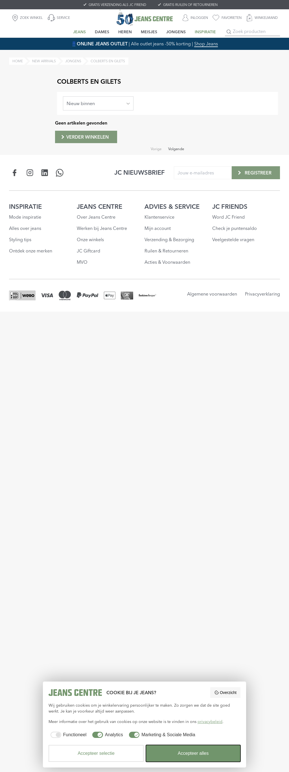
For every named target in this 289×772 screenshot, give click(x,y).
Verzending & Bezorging (169, 239)
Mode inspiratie (25, 217)
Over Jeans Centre (96, 217)
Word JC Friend (228, 217)
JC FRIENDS (230, 206)
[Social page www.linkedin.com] (45, 173)
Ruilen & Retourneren (166, 251)
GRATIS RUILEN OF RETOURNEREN (190, 5)
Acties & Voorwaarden (167, 262)
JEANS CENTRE (99, 206)
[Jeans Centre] (144, 18)
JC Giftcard (88, 251)
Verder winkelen (84, 137)
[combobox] (98, 103)
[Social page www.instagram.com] (30, 173)
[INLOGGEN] (195, 17)
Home (17, 61)
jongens (73, 61)
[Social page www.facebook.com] (15, 173)
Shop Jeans (206, 43)
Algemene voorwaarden (212, 294)
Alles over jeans (25, 228)
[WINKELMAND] (262, 17)
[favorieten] (227, 17)
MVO (82, 262)
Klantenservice (159, 217)
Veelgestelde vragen (233, 239)
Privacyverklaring (262, 294)
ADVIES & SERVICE (172, 206)
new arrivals (44, 61)
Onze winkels (90, 239)
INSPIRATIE (25, 206)
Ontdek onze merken (30, 251)
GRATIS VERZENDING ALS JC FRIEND (117, 5)
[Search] (229, 32)
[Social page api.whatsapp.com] (59, 173)
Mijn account (157, 228)
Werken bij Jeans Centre (102, 228)
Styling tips (20, 239)
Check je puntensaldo (234, 228)
